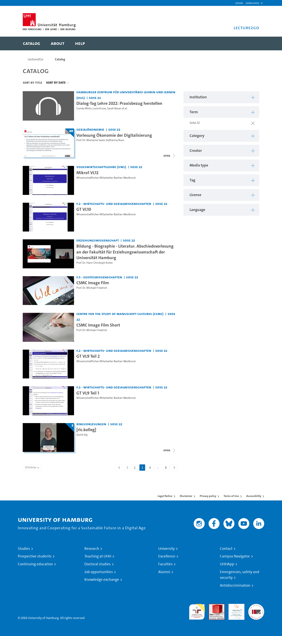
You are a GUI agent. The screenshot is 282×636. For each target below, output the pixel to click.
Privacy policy (208, 496)
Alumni (164, 571)
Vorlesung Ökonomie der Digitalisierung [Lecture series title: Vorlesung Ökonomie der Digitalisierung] (114, 135)
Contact (226, 548)
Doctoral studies (97, 564)
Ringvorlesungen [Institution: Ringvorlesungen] (91, 424)
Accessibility (253, 496)
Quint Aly (82, 435)
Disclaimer (186, 496)
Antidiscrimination (235, 585)
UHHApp (227, 564)
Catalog (60, 59)
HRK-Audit (235, 606)
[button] (252, 3)
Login (239, 3)
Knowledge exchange (101, 579)
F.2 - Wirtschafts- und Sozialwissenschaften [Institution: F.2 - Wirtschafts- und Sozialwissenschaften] (113, 203)
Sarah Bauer (114, 108)
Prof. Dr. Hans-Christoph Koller (94, 263)
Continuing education (35, 564)
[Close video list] (169, 156)
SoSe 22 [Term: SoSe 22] (95, 97)
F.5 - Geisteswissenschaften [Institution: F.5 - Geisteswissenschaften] (99, 277)
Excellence (166, 556)
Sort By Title (32, 82)
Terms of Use (231, 496)
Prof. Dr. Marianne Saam (90, 140)
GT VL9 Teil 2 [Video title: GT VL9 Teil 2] (88, 356)
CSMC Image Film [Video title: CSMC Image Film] (92, 283)
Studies (24, 548)
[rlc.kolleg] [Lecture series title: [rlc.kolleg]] (86, 429)
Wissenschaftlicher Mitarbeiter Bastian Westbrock (106, 178)
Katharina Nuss (115, 140)
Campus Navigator (235, 556)
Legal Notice (165, 496)
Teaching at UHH (97, 556)
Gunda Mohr (83, 108)
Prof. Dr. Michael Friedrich (91, 288)
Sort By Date (55, 82)
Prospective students (35, 556)
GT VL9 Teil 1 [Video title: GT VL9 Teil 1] (87, 393)
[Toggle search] (252, 43)
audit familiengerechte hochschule (197, 611)
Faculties (165, 564)
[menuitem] (32, 43)
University (166, 548)
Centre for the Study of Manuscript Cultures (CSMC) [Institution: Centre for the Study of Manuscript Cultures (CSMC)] (120, 313)
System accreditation (256, 608)
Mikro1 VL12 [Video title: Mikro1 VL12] (87, 173)
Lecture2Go (35, 59)
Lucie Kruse (99, 108)
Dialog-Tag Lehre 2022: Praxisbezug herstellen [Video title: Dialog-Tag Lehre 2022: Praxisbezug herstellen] (119, 103)
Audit (212, 606)
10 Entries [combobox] (32, 467)
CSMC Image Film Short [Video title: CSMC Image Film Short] (98, 325)
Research (91, 548)
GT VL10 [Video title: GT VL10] (83, 209)
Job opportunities (98, 571)
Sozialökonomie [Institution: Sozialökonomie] (90, 129)
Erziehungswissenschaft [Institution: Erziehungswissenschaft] (97, 240)
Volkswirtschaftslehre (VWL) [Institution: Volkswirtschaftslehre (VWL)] (101, 166)
